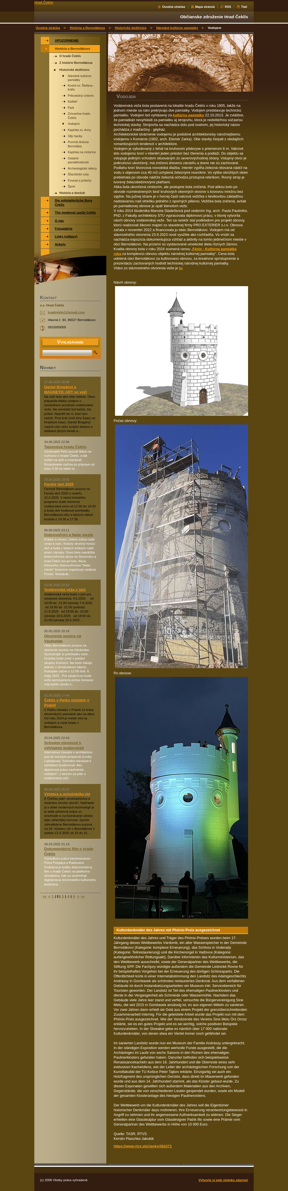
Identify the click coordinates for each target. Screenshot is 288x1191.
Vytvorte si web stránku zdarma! (223, 1180)
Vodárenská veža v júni (65, 589)
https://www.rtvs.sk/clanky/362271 (143, 1146)
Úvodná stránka (173, 6)
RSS (228, 6)
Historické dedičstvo (131, 28)
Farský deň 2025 (59, 484)
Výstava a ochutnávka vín (67, 794)
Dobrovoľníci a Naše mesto (68, 535)
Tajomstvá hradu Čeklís (65, 447)
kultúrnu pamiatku (188, 115)
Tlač (244, 6)
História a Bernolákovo (87, 28)
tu (180, 268)
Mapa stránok (205, 6)
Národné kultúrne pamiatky (177, 28)
